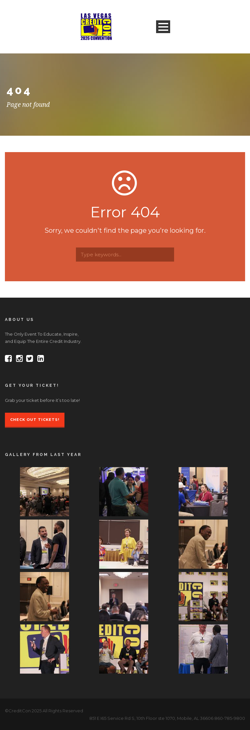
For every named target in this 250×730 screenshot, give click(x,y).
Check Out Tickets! (34, 419)
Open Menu (163, 26)
